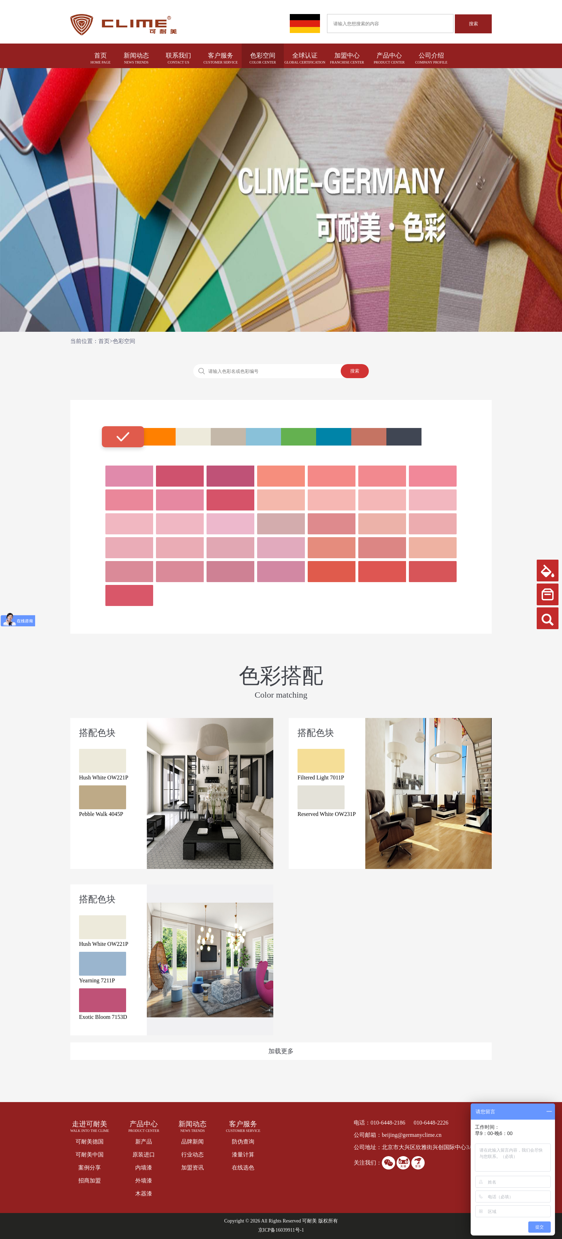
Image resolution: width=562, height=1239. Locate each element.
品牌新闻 (192, 1142)
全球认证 (305, 55)
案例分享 (89, 1168)
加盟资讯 (192, 1168)
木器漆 (143, 1194)
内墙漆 (143, 1168)
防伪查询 (243, 1142)
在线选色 (243, 1168)
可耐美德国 (90, 1142)
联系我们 (178, 55)
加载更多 (281, 1051)
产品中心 (389, 55)
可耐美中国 (90, 1155)
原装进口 (143, 1155)
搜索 (473, 23)
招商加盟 (89, 1181)
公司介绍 (431, 55)
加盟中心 (347, 55)
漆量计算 (243, 1155)
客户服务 (221, 55)
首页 (100, 55)
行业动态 (192, 1155)
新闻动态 (136, 55)
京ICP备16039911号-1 (281, 1230)
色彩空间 (263, 55)
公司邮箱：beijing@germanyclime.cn (398, 1135)
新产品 (143, 1142)
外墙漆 (143, 1181)
